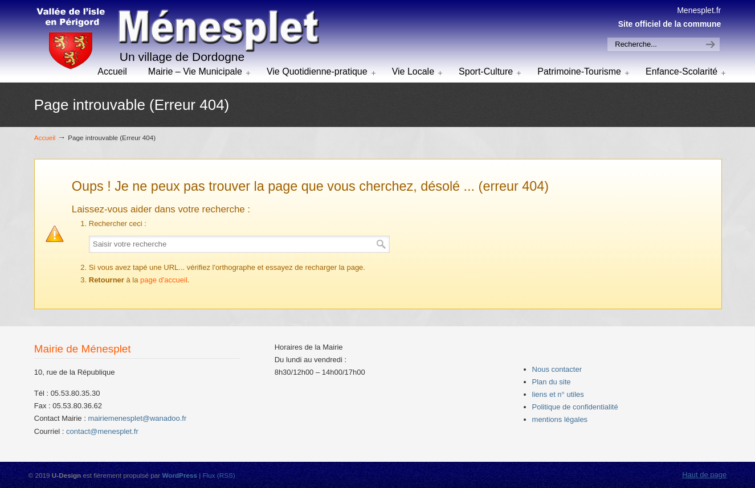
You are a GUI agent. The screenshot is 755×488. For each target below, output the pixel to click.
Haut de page (704, 474)
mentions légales (560, 419)
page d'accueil (163, 280)
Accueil (45, 137)
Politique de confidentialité (575, 407)
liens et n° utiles (558, 394)
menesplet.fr (176, 39)
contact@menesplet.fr (102, 431)
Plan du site (551, 382)
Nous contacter (557, 369)
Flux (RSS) (218, 475)
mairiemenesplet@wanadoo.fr (137, 418)
